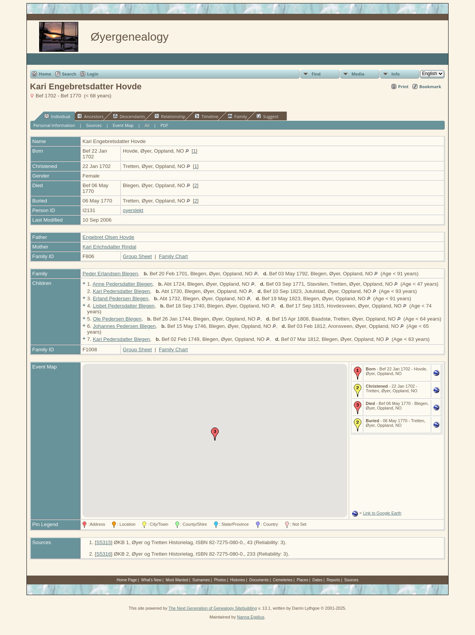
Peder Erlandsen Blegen (110, 273)
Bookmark (430, 86)
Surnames (201, 580)
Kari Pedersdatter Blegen (121, 291)
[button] (215, 434)
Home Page (127, 580)
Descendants (129, 116)
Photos (220, 580)
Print (403, 86)
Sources (94, 125)
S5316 (103, 554)
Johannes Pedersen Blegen (124, 326)
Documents (259, 580)
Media (357, 74)
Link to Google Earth (382, 513)
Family (237, 116)
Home (45, 74)
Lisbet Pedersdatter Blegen (124, 306)
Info (395, 74)
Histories (237, 580)
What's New (151, 580)
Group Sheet (137, 256)
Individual (57, 116)
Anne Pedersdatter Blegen (122, 284)
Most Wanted (177, 580)
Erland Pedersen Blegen (120, 298)
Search (69, 74)
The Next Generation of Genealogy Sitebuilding (212, 608)
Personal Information (54, 125)
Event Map (123, 125)
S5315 (103, 542)
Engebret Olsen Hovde (108, 237)
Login (93, 74)
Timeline (206, 116)
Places (302, 580)
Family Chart (173, 256)
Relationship (169, 116)
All (147, 125)
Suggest (267, 116)
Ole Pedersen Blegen (117, 319)
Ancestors (90, 116)
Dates (317, 580)
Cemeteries (282, 580)
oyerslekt (133, 210)
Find (316, 74)
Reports (333, 580)
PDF (164, 125)
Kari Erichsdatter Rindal (109, 247)
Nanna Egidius (250, 617)
